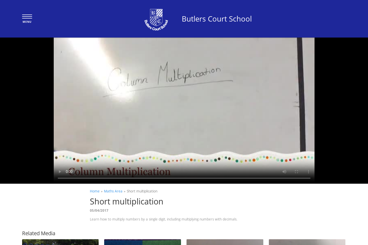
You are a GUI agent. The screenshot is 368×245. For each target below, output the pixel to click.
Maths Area (113, 191)
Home (95, 191)
